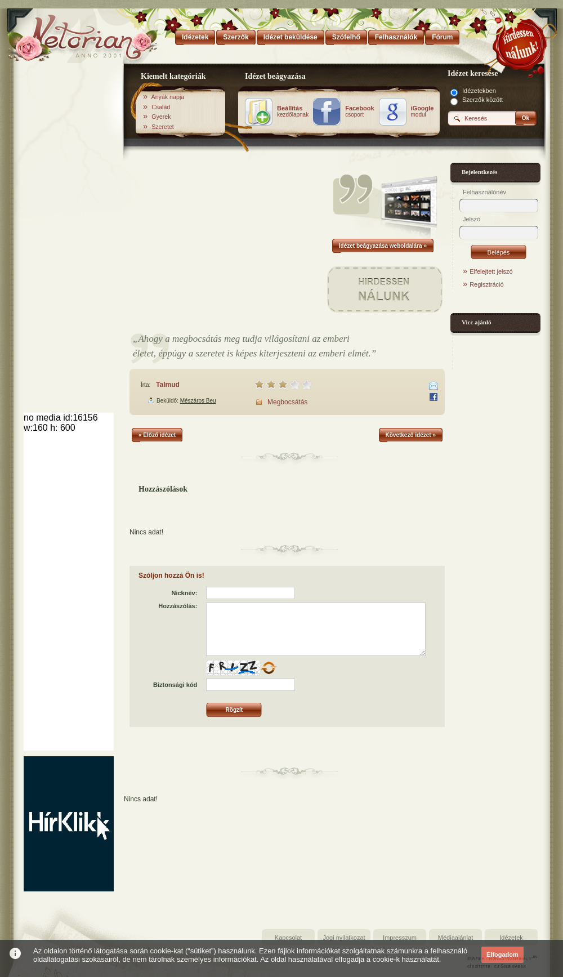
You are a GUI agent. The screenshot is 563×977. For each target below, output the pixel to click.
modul (422, 111)
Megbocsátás (287, 402)
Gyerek (161, 116)
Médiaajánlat (455, 937)
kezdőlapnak (293, 111)
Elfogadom (502, 954)
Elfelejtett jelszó (491, 271)
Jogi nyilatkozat (344, 937)
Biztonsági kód (175, 684)
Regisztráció (487, 284)
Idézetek (511, 937)
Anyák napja (168, 96)
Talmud (168, 385)
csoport (359, 111)
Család (160, 107)
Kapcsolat (288, 937)
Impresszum (400, 937)
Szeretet (162, 126)
